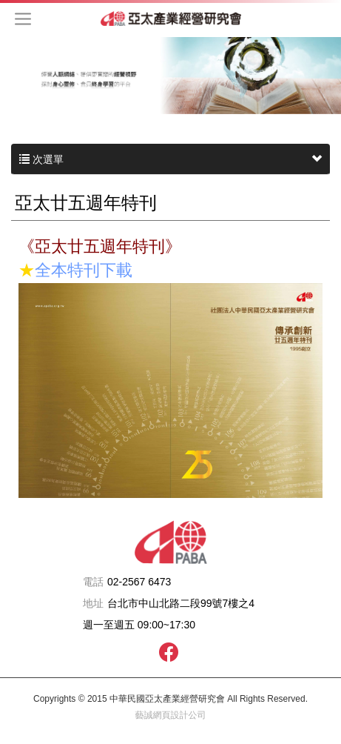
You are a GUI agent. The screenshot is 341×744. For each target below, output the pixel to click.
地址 (93, 603)
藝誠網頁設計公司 (170, 715)
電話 (93, 582)
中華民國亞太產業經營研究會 (171, 18)
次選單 (170, 159)
